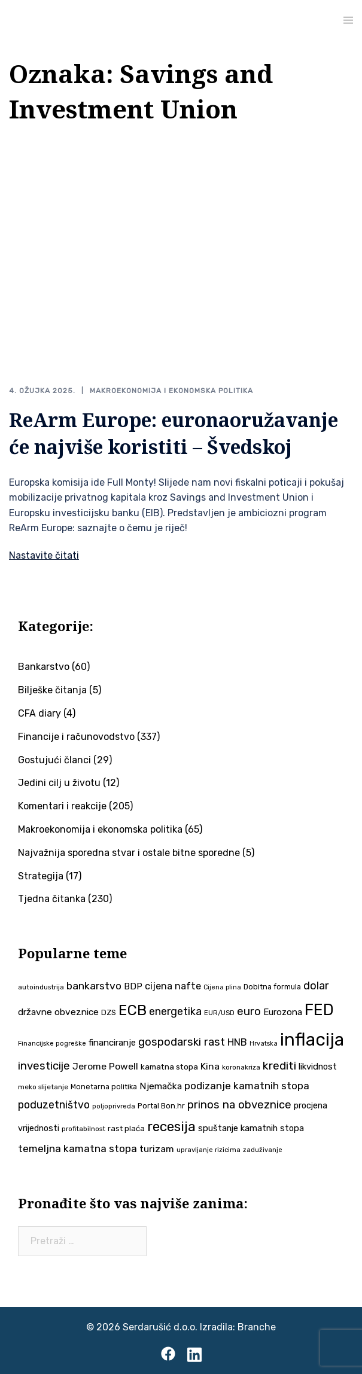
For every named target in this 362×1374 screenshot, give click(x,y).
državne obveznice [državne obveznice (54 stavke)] (58, 1012)
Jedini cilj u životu (59, 782)
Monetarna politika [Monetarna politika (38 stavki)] (104, 1086)
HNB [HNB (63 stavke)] (237, 1042)
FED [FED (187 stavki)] (319, 1009)
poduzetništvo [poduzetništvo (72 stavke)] (54, 1104)
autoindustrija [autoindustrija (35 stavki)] (41, 987)
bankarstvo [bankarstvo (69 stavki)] (93, 986)
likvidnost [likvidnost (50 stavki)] (318, 1066)
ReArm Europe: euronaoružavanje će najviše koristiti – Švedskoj (173, 433)
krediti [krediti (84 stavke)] (279, 1066)
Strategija (40, 876)
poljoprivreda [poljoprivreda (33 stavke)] (113, 1106)
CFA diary (39, 713)
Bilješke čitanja (52, 690)
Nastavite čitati (44, 555)
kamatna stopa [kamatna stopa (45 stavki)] (169, 1066)
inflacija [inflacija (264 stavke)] (312, 1039)
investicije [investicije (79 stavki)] (44, 1066)
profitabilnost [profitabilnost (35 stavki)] (83, 1129)
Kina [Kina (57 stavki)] (210, 1066)
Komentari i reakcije (62, 806)
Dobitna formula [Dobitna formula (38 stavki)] (272, 986)
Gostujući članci (54, 760)
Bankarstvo (43, 666)
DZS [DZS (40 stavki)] (108, 1012)
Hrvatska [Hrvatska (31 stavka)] (264, 1043)
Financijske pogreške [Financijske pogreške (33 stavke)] (52, 1043)
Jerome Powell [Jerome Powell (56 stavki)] (105, 1066)
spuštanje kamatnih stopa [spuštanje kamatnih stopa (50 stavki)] (251, 1128)
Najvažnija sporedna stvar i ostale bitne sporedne (129, 852)
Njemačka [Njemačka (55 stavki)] (160, 1086)
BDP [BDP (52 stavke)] (133, 986)
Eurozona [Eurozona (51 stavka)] (282, 1012)
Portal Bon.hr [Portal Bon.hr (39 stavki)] (161, 1105)
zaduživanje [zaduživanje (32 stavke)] (262, 1150)
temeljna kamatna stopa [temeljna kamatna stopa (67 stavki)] (77, 1148)
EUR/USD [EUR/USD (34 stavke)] (219, 1013)
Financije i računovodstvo (76, 736)
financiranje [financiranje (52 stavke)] (112, 1042)
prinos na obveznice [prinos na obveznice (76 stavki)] (239, 1104)
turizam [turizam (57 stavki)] (156, 1148)
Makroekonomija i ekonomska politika (171, 390)
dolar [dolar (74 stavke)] (316, 985)
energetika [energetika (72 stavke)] (175, 1011)
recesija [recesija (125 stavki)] (171, 1127)
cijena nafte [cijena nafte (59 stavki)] (173, 986)
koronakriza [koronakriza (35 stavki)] (241, 1067)
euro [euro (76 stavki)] (249, 1011)
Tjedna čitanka (52, 898)
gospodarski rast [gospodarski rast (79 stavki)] (181, 1042)
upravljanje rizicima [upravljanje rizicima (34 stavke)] (209, 1149)
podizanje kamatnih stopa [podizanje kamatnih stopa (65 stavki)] (246, 1086)
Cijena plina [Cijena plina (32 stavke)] (222, 987)
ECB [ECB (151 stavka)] (132, 1010)
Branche (257, 1327)
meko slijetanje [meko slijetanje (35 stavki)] (43, 1087)
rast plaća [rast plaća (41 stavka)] (126, 1128)
